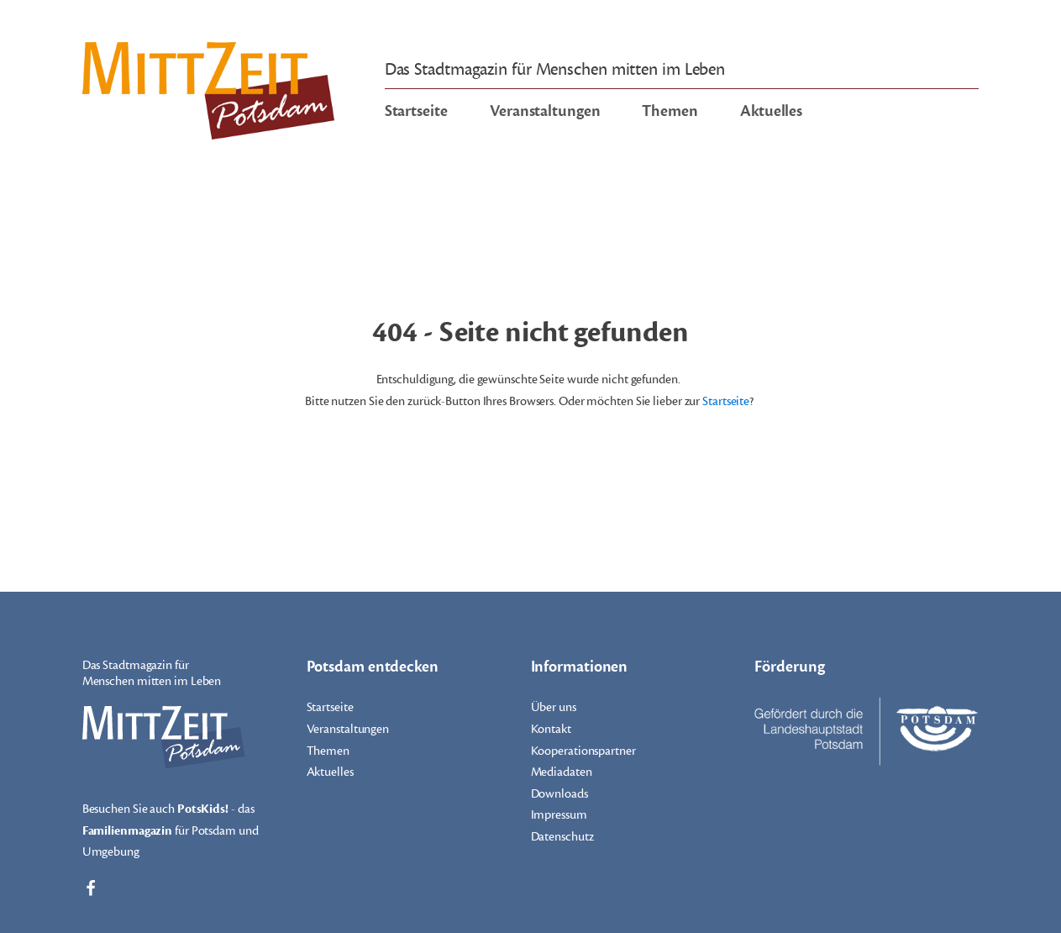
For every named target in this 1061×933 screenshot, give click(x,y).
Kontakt (551, 729)
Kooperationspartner (583, 751)
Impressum (559, 815)
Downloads (559, 794)
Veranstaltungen (545, 111)
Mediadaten (561, 772)
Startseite (416, 111)
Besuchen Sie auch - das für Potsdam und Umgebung (170, 829)
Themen (669, 111)
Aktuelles (771, 111)
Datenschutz (562, 837)
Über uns (553, 707)
